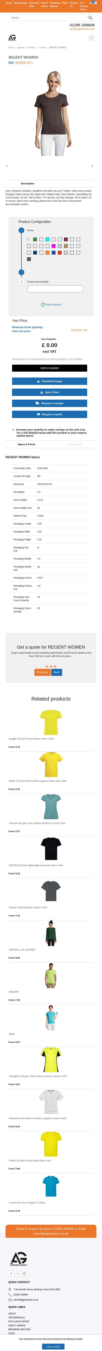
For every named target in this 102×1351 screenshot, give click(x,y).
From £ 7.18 (14, 1000)
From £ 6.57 (14, 1042)
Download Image (49, 381)
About (9, 3)
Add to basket (50, 368)
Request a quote (49, 414)
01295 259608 (82, 25)
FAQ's (65, 3)
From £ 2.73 (14, 747)
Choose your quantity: (38, 281)
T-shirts (42, 47)
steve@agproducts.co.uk (82, 29)
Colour (30, 230)
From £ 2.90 (14, 1169)
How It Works (16, 1325)
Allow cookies (53, 1346)
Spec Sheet (49, 392)
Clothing (31, 47)
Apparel (20, 47)
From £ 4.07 (14, 1084)
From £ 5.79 (14, 1211)
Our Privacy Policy (84, 6)
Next (57, 672)
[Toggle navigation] (92, 38)
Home (11, 47)
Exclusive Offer (18, 1321)
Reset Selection (51, 304)
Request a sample (49, 403)
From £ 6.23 (14, 1126)
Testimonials (20, 3)
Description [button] (27, 183)
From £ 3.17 (14, 831)
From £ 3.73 (14, 789)
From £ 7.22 (14, 916)
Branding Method (19, 1329)
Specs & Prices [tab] (26, 444)
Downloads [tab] (75, 444)
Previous (42, 672)
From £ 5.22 (14, 873)
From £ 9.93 (14, 958)
